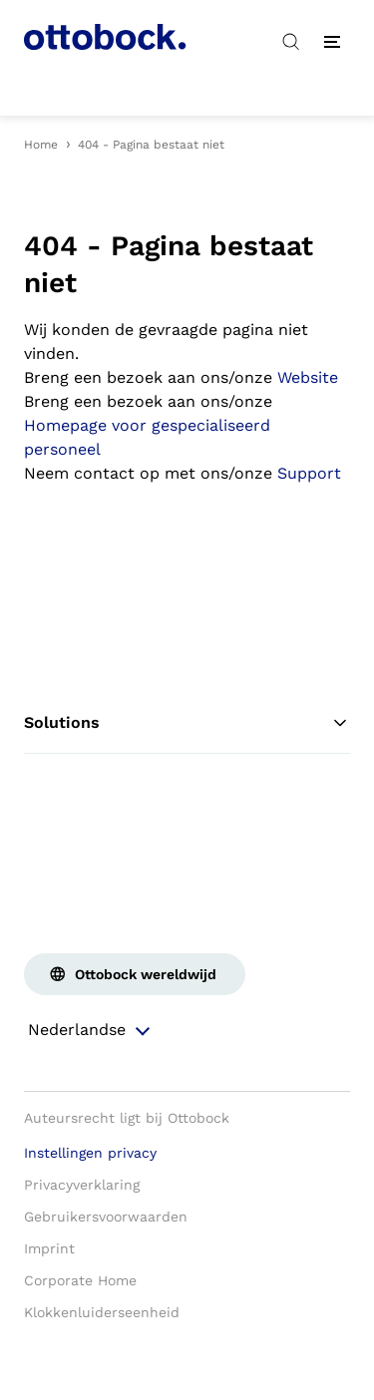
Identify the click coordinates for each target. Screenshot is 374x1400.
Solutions (187, 723)
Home (41, 145)
